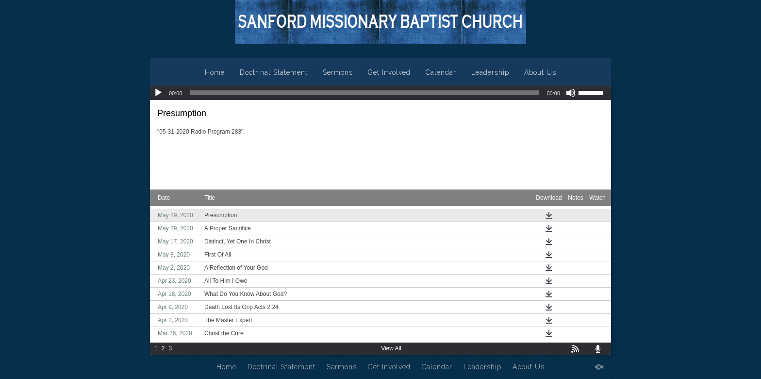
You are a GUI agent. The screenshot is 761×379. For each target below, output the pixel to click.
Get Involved (389, 72)
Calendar (441, 72)
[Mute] (571, 93)
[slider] (364, 92)
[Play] (158, 93)
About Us (540, 72)
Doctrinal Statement (274, 72)
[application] (380, 93)
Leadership (490, 72)
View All (391, 348)
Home (215, 72)
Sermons (338, 72)
